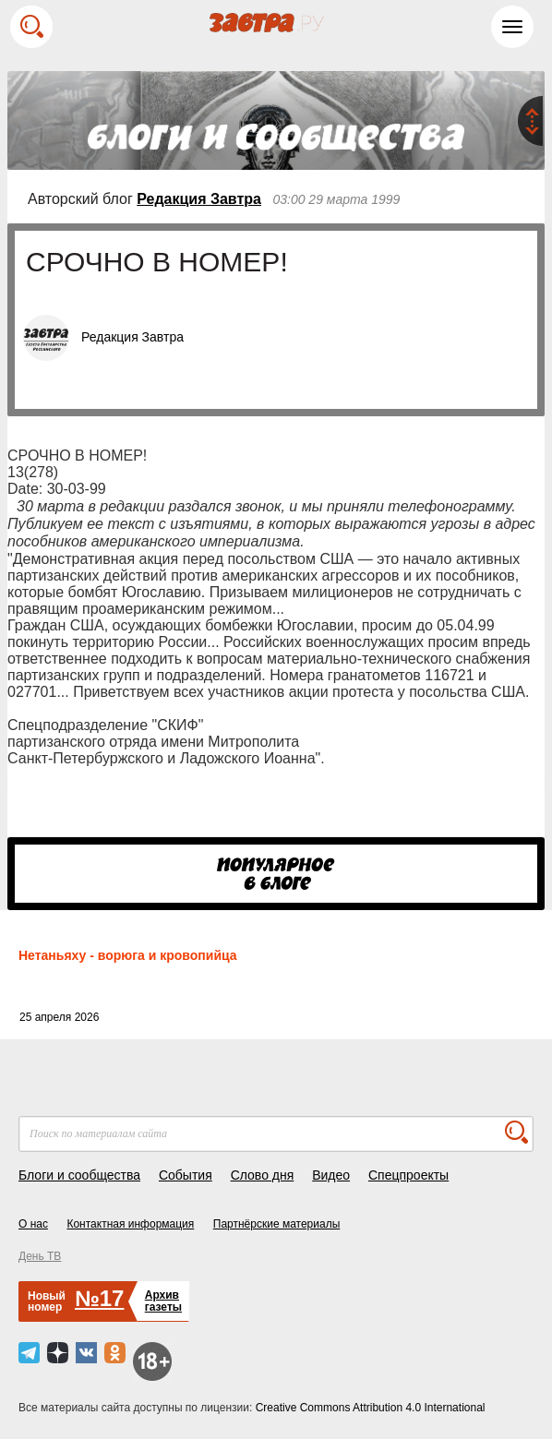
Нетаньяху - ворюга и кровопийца (127, 955)
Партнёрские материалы (277, 1223)
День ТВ (39, 1256)
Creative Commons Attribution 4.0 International (371, 1407)
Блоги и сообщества (79, 1175)
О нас (33, 1223)
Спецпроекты (408, 1175)
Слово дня (262, 1175)
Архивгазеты (163, 1301)
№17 (99, 1298)
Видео (331, 1175)
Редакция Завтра (199, 199)
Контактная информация (130, 1223)
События (185, 1175)
